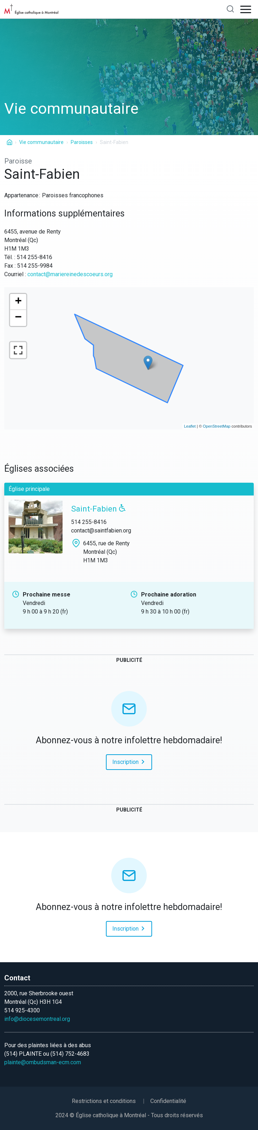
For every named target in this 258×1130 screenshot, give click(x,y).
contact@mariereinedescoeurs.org (70, 274)
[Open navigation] (246, 9)
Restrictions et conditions (104, 1101)
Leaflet (190, 426)
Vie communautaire (41, 142)
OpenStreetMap (217, 426)
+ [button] (18, 302)
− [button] (18, 318)
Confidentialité (168, 1101)
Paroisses (82, 142)
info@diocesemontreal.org (37, 1019)
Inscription (129, 761)
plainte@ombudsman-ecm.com (42, 1062)
